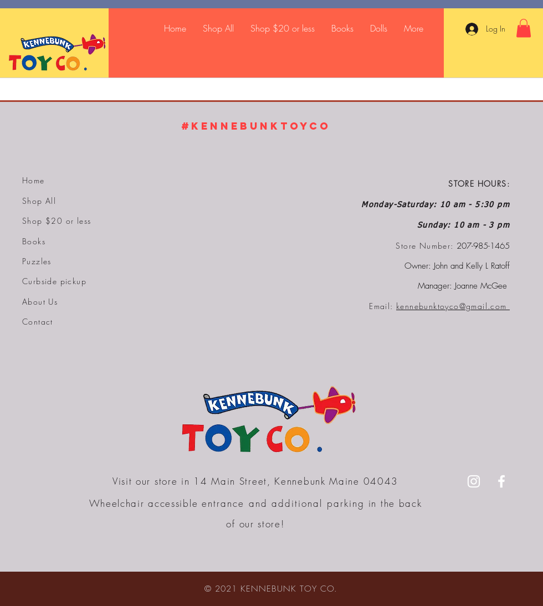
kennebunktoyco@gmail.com (453, 306)
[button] (523, 28)
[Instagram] (473, 481)
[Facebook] (501, 481)
